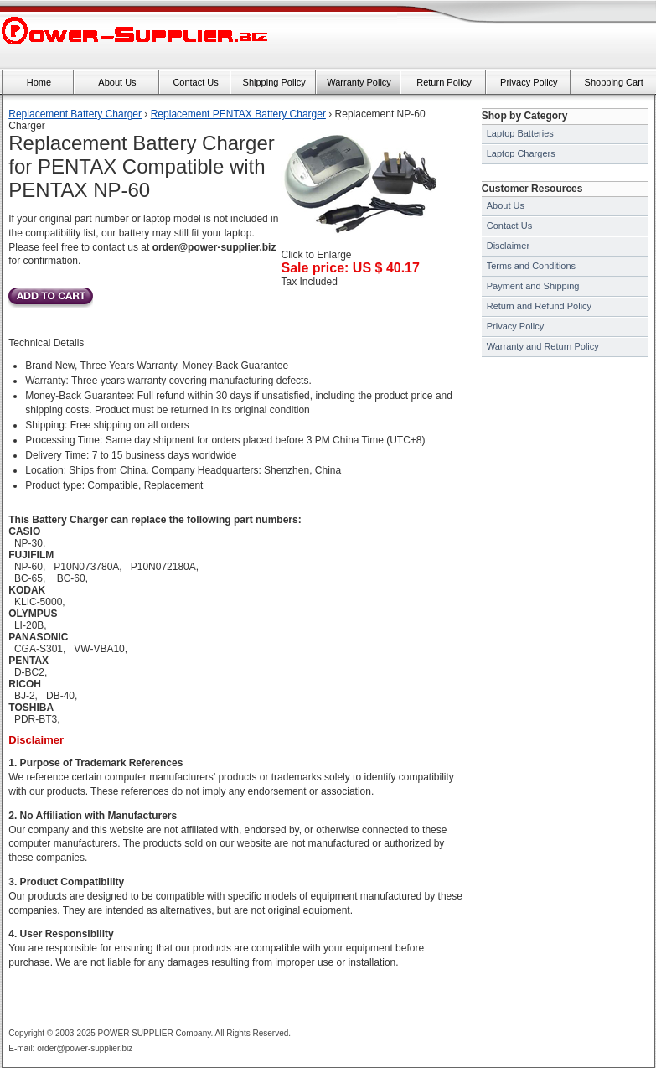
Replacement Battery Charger (75, 114)
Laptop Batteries (520, 133)
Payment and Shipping (533, 286)
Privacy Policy (515, 326)
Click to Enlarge (358, 250)
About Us (505, 205)
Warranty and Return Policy (543, 346)
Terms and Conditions (531, 266)
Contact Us (509, 225)
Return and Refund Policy (539, 306)
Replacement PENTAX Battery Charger (238, 114)
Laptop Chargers (521, 153)
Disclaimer (508, 246)
